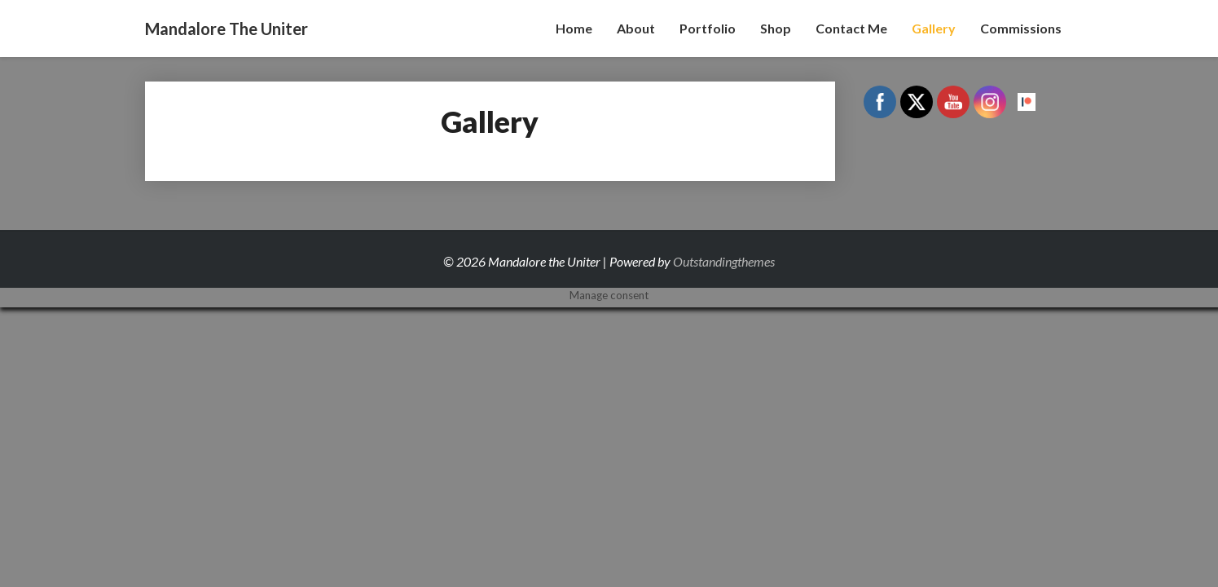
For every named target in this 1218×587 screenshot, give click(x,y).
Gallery (934, 28)
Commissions (1021, 28)
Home (574, 28)
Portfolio (707, 28)
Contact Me (851, 28)
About (636, 28)
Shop (775, 28)
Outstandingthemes (724, 261)
